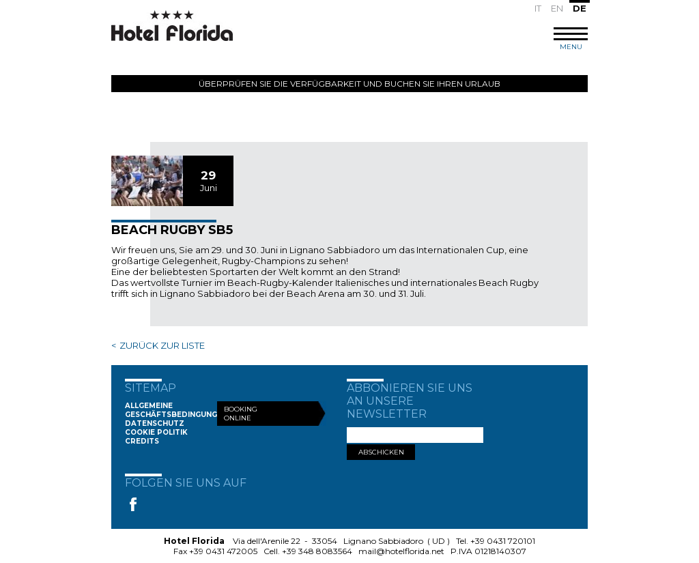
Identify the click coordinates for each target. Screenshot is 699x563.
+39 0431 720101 (502, 541)
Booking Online (240, 413)
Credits (142, 441)
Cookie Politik (156, 432)
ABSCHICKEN (381, 452)
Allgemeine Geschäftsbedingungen (176, 410)
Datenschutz (154, 423)
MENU (571, 38)
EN (557, 8)
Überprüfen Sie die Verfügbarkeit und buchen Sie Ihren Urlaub (349, 83)
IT (537, 8)
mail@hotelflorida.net (401, 551)
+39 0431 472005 (223, 551)
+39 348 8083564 (317, 551)
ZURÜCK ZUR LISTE (162, 345)
